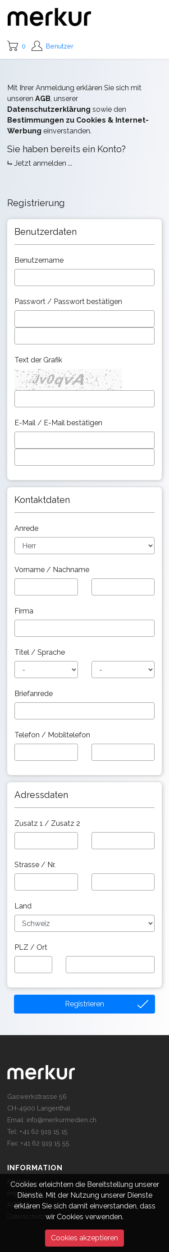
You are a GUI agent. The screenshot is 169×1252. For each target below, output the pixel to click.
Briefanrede (34, 693)
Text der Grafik (39, 360)
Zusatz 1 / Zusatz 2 (48, 823)
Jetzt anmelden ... (43, 163)
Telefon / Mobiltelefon (53, 735)
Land (23, 906)
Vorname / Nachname (52, 569)
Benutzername (39, 260)
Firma (24, 611)
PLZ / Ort (31, 947)
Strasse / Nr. (35, 864)
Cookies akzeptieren (84, 1238)
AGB (42, 98)
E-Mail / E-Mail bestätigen (59, 423)
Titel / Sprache (40, 652)
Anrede (27, 528)
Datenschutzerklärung (49, 109)
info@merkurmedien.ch (61, 1120)
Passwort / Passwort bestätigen (69, 301)
